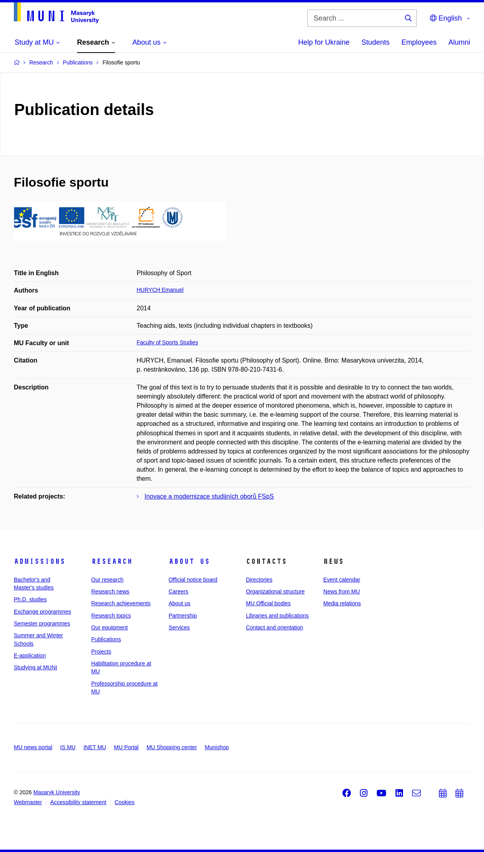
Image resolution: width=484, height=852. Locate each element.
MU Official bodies (268, 603)
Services (179, 627)
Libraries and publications (277, 615)
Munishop (217, 747)
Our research (107, 579)
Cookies (125, 802)
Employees (419, 42)
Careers (178, 591)
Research (111, 561)
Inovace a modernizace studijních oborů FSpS (209, 496)
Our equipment (109, 627)
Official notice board (193, 579)
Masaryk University (56, 792)
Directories (259, 579)
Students (376, 42)
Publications (106, 639)
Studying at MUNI (35, 667)
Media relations (342, 603)
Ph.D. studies (30, 599)
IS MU (67, 747)
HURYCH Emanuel (160, 290)
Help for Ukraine (324, 42)
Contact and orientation (274, 627)
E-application (30, 655)
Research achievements (121, 603)
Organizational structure (275, 591)
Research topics (111, 615)
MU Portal (126, 747)
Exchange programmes (42, 611)
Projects (101, 651)
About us (189, 561)
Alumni (459, 42)
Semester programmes (42, 623)
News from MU (341, 591)
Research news (110, 591)
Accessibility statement (78, 802)
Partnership (183, 615)
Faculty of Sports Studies (167, 342)
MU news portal (33, 747)
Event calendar (341, 579)
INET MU (94, 747)
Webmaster (28, 802)
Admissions (39, 561)
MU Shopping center (172, 747)
